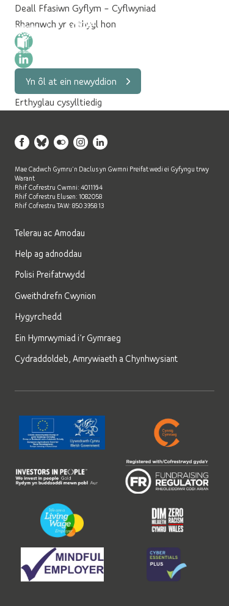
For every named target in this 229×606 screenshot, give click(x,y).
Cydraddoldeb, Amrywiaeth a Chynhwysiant (96, 358)
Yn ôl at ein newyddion (78, 80)
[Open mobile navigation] (199, 39)
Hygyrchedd (38, 316)
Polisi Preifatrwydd (50, 274)
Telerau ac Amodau (50, 232)
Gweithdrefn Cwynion (55, 295)
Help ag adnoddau (48, 253)
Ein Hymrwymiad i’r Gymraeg (68, 337)
